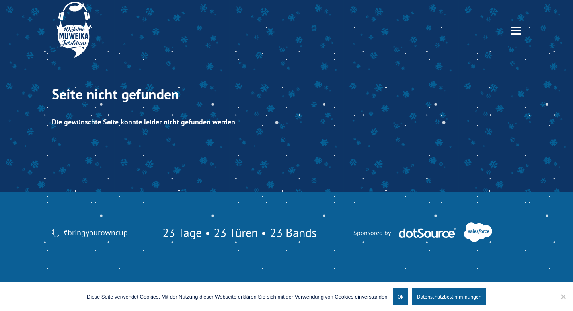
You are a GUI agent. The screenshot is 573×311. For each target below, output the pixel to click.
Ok (400, 296)
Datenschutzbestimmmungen (449, 296)
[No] (563, 297)
